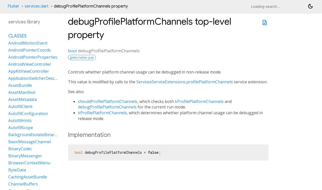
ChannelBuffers (23, 184)
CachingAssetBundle (27, 177)
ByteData (17, 170)
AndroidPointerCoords (29, 50)
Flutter (13, 6)
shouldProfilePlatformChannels (107, 101)
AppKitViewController (28, 71)
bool (72, 51)
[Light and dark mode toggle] (310, 6)
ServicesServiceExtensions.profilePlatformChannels (184, 82)
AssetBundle (20, 85)
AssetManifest (21, 92)
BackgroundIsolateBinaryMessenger (43, 134)
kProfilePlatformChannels (199, 101)
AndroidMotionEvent (28, 43)
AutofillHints (20, 120)
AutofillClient (20, 106)
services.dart (37, 6)
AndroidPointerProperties (32, 57)
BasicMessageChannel (29, 141)
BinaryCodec (20, 148)
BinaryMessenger (25, 156)
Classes (17, 36)
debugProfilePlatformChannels (107, 107)
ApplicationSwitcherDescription (37, 78)
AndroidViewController (29, 64)
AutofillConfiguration (28, 113)
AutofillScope (20, 127)
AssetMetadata (22, 99)
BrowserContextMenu (29, 163)
